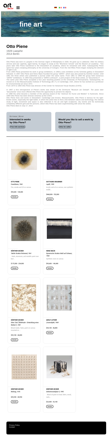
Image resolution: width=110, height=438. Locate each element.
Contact (12, 427)
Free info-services (17, 127)
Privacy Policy (14, 425)
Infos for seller (65, 127)
